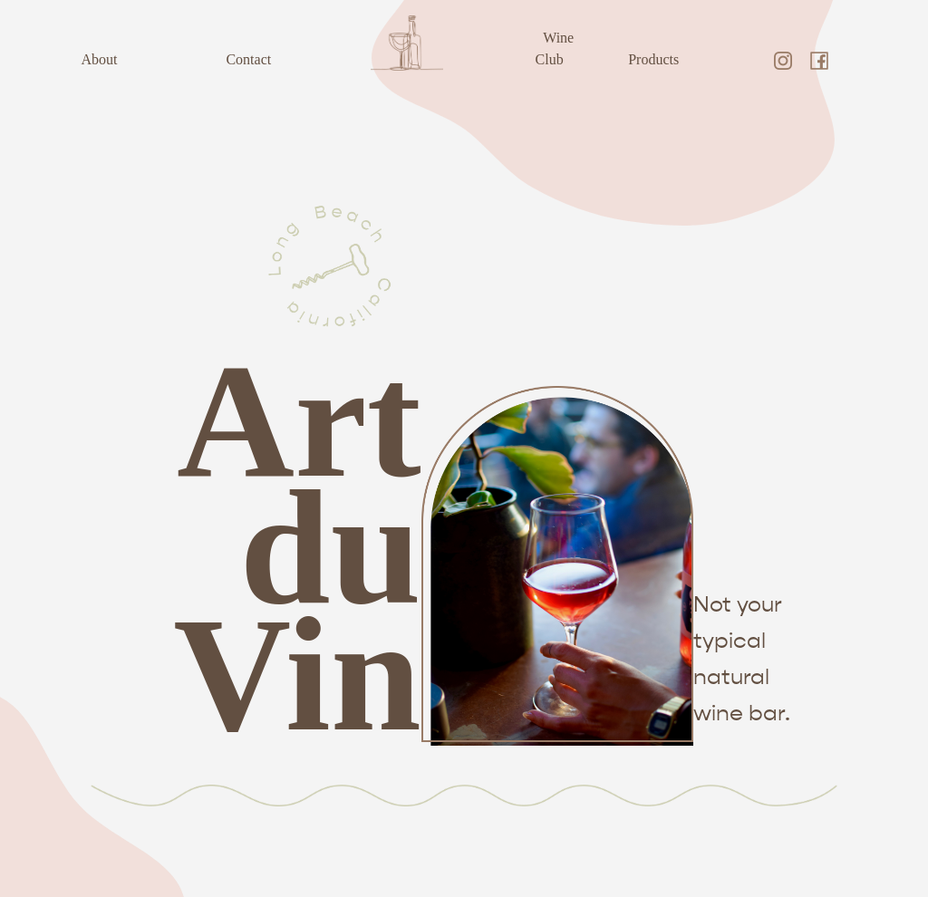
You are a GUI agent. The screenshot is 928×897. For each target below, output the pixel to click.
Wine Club (555, 48)
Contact (248, 59)
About (99, 59)
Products (653, 59)
